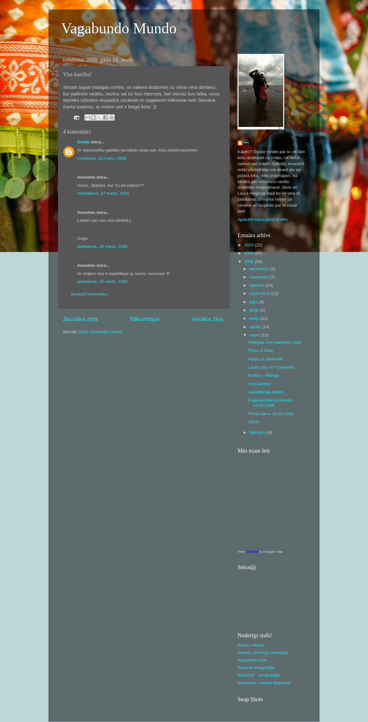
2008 (249, 261)
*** (246, 143)
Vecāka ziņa (207, 319)
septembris (260, 293)
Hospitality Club (252, 660)
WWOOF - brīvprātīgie (259, 675)
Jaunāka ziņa (80, 319)
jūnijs (254, 310)
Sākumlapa (144, 319)
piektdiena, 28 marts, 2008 (102, 246)
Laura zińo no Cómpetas (271, 367)
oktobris (257, 285)
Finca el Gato (260, 350)
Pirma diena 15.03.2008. (271, 413)
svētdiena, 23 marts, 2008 (101, 158)
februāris (258, 432)
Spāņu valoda (251, 645)
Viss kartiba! (259, 383)
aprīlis (255, 326)
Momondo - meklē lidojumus (264, 682)
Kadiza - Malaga (263, 375)
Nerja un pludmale (265, 359)
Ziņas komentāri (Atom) (100, 331)
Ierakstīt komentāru (89, 294)
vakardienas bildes (266, 392)
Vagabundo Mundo (119, 28)
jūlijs (254, 302)
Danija (83, 142)
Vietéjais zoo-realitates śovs (274, 342)
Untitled (252, 551)
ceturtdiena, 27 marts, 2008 (103, 193)
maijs (254, 318)
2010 (249, 245)
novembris (259, 277)
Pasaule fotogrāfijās (256, 667)
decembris (259, 268)
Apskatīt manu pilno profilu (263, 219)
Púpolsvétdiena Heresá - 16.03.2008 (271, 403)
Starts (253, 422)
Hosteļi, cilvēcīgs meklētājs (263, 652)
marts (255, 335)
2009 (249, 253)
